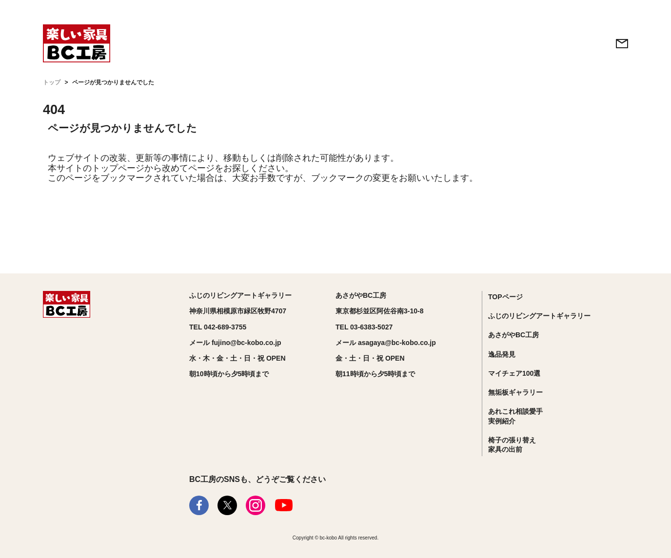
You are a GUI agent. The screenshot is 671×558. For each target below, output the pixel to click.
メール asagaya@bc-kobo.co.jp (386, 342)
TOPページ (505, 297)
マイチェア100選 (514, 373)
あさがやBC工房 (513, 335)
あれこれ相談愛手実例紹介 (515, 416)
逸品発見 (501, 354)
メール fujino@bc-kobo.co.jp (235, 342)
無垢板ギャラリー (515, 392)
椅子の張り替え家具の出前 (512, 445)
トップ (51, 82)
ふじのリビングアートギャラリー (539, 316)
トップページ (118, 168)
